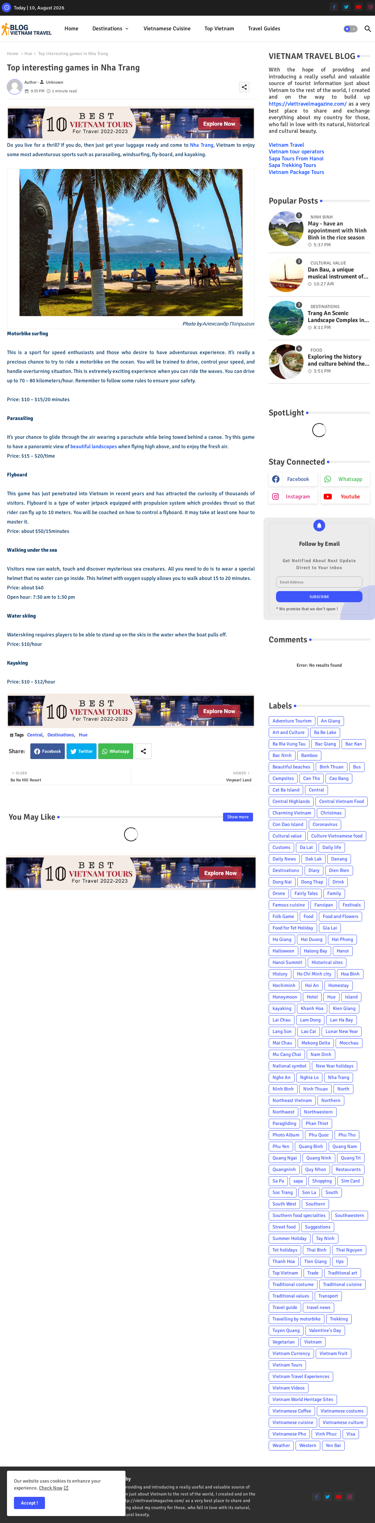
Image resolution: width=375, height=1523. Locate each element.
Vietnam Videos (289, 1388)
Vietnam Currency (291, 1353)
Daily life (331, 847)
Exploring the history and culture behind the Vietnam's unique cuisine (336, 360)
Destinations (107, 28)
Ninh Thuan (315, 1089)
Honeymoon (285, 997)
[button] (351, 28)
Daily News (284, 859)
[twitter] (346, 6)
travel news (318, 1307)
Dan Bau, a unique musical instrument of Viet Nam (335, 273)
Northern (330, 1100)
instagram (298, 496)
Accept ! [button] (29, 1503)
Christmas (331, 813)
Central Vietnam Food (341, 801)
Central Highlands (291, 801)
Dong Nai (282, 882)
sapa (298, 1181)
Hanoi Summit (287, 962)
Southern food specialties (299, 1215)
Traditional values (291, 1296)
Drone (279, 893)
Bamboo (309, 755)
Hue (28, 53)
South (332, 1192)
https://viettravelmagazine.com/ (308, 103)
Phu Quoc (319, 1135)
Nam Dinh (321, 1054)
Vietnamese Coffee (292, 1411)
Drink (338, 882)
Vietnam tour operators (296, 151)
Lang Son (282, 1031)
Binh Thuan (332, 767)
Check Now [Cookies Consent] (50, 1488)
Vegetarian (284, 1342)
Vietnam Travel (286, 144)
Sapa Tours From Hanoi (296, 158)
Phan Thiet (317, 1123)
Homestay (338, 985)
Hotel (312, 997)
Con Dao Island (288, 824)
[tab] (71, 29)
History (280, 974)
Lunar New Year (342, 1031)
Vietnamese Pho (289, 1434)
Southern (315, 1204)
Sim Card (350, 1181)
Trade (313, 1273)
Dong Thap (312, 882)
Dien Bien (339, 870)
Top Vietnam (219, 28)
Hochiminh (284, 985)
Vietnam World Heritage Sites (303, 1399)
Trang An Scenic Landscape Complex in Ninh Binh (336, 317)
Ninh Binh (283, 1089)
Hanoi (343, 951)
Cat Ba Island (286, 790)
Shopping (322, 1181)
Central (35, 735)
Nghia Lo (309, 1077)
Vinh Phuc (326, 1434)
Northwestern (318, 1112)
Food (308, 916)
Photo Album (286, 1135)
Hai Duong (311, 939)
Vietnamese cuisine (167, 28)
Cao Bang (339, 778)
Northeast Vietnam (292, 1100)
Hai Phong (342, 939)
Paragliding (284, 1123)
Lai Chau (282, 1020)
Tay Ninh (325, 1238)
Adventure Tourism (292, 721)
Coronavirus (325, 824)
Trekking (339, 1319)
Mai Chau (282, 1043)
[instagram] (370, 6)
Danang (339, 859)
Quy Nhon (315, 1169)
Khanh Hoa (312, 1008)
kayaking (282, 1008)
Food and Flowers (340, 916)
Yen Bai (333, 1445)
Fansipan (323, 905)
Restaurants (348, 1169)
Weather (281, 1445)
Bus (357, 767)
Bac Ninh (282, 755)
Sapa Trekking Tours (292, 165)
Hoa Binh (350, 974)
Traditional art (342, 1273)
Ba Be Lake (325, 732)
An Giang (330, 721)
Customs (281, 847)
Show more (238, 817)
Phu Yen (281, 1146)
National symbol (289, 1066)
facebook (298, 479)
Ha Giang (282, 939)
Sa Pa (278, 1181)
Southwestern (349, 1215)
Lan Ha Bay (341, 1020)
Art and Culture (289, 732)
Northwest (283, 1112)
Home (71, 28)
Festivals (352, 905)
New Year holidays (334, 1066)
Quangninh (284, 1169)
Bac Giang (325, 744)
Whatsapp (119, 751)
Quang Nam (344, 1146)
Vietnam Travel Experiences (301, 1376)
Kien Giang (344, 1008)
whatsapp (350, 479)
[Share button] (143, 751)
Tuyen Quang (286, 1330)
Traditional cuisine (342, 1284)
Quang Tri (351, 1158)
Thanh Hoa (284, 1261)
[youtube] (358, 6)
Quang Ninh (318, 1158)
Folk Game (283, 916)
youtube (350, 496)
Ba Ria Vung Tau (289, 744)
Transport (328, 1296)
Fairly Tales (306, 893)
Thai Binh (317, 1250)
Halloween (283, 951)
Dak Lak (313, 859)
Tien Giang (315, 1261)
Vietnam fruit (333, 1353)
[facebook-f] (334, 6)
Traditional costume (293, 1284)
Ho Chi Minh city (314, 974)
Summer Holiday (290, 1238)
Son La (309, 1192)
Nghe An (282, 1077)
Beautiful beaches (291, 767)
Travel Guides (264, 28)
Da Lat (306, 847)
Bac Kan (353, 744)
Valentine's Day (325, 1330)
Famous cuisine (289, 905)
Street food (284, 1227)
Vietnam (313, 1342)
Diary (314, 870)
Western (307, 1445)
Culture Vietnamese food (336, 836)
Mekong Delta (315, 1043)
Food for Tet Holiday (293, 928)
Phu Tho (346, 1135)
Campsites (283, 778)
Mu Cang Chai (287, 1054)
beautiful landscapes (93, 446)
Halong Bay (315, 951)
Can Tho (311, 778)
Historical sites (327, 962)
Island (351, 997)
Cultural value (287, 836)
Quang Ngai (285, 1158)
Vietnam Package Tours (296, 172)
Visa (350, 1434)
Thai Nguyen (349, 1250)
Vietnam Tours (287, 1365)
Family (334, 893)
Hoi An (312, 985)
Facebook (51, 751)
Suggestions (317, 1227)
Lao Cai (308, 1031)
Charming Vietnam (292, 813)
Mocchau (349, 1043)
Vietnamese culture (343, 1422)
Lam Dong (310, 1020)
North (343, 1089)
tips (340, 1261)
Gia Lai (330, 928)
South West (284, 1204)
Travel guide (285, 1307)
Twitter (85, 751)
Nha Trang (201, 145)
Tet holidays (285, 1250)
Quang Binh (311, 1146)
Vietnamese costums (342, 1411)
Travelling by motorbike (297, 1319)
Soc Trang (283, 1192)
